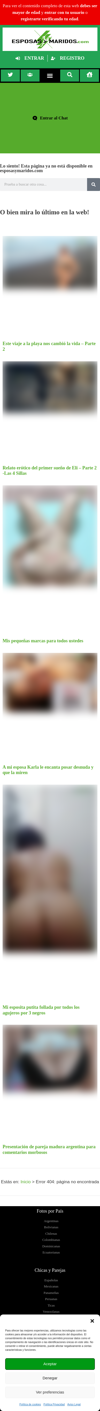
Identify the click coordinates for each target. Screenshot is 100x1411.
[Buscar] (93, 184)
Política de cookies (30, 1404)
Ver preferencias (50, 1392)
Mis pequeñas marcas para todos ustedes (43, 640)
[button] (92, 1321)
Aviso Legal (74, 1404)
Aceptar (50, 1364)
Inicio (25, 1181)
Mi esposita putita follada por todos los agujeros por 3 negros (41, 1010)
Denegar (50, 1378)
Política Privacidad (54, 1404)
